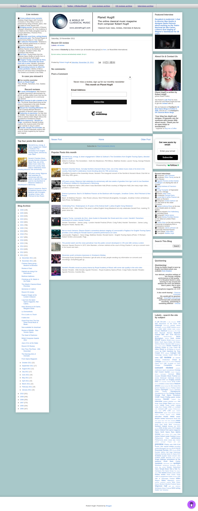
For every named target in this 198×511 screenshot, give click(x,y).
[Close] (130, 77)
